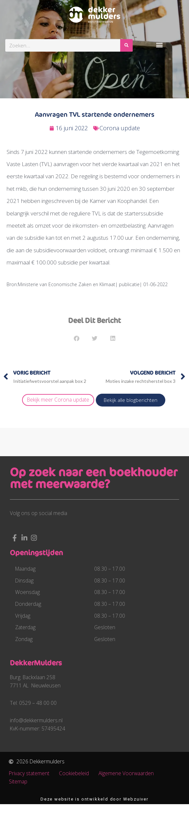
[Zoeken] (126, 45)
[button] (159, 44)
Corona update (119, 128)
